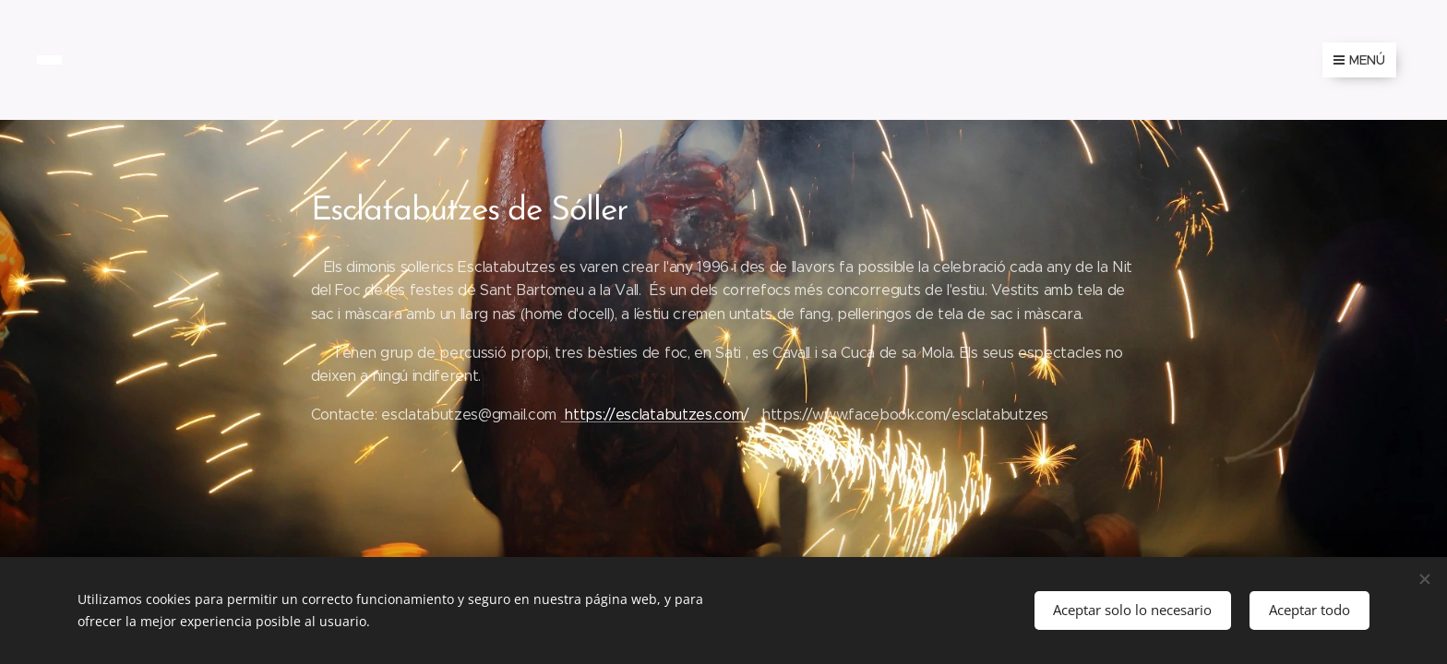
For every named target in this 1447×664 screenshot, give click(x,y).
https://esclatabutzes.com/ (655, 414)
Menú (1359, 60)
